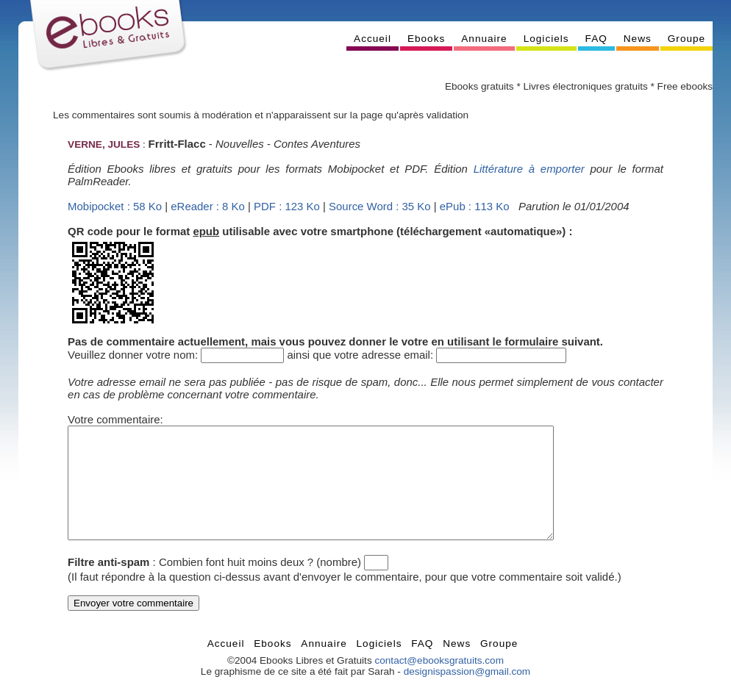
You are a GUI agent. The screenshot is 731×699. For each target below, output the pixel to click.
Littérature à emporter (529, 168)
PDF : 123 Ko (287, 206)
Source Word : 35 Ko (380, 206)
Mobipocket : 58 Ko (115, 206)
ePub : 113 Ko (475, 206)
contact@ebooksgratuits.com (439, 682)
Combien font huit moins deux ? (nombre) (260, 584)
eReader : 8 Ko (208, 206)
